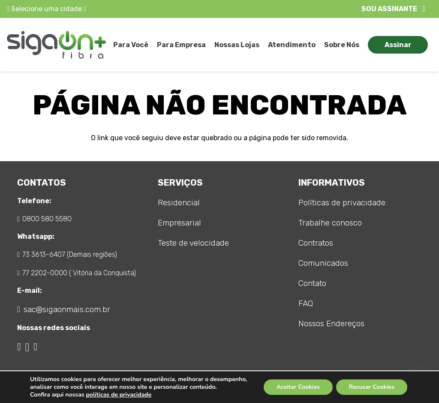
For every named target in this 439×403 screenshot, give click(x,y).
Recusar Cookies (371, 387)
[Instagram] (27, 347)
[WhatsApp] (35, 347)
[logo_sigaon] (56, 45)
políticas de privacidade (118, 395)
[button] (393, 9)
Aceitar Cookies (298, 387)
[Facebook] (19, 347)
